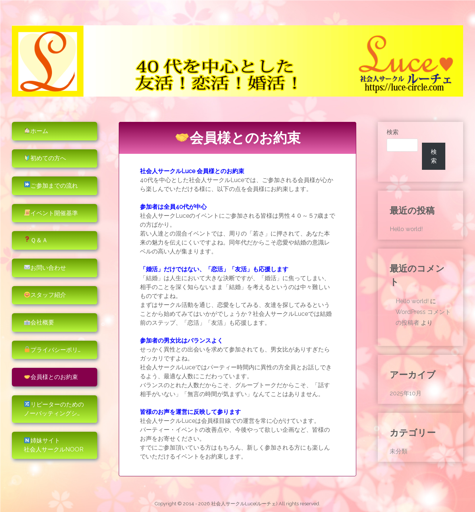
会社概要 (39, 322)
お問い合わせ (45, 267)
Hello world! (406, 229)
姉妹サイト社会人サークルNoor (53, 445)
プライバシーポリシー (57, 349)
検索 (393, 132)
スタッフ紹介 (45, 294)
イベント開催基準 (51, 213)
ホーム (36, 131)
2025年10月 (406, 393)
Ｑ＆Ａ (36, 240)
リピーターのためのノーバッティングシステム (59, 409)
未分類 (398, 451)
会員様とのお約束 (51, 376)
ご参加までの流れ (51, 185)
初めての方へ (45, 158)
